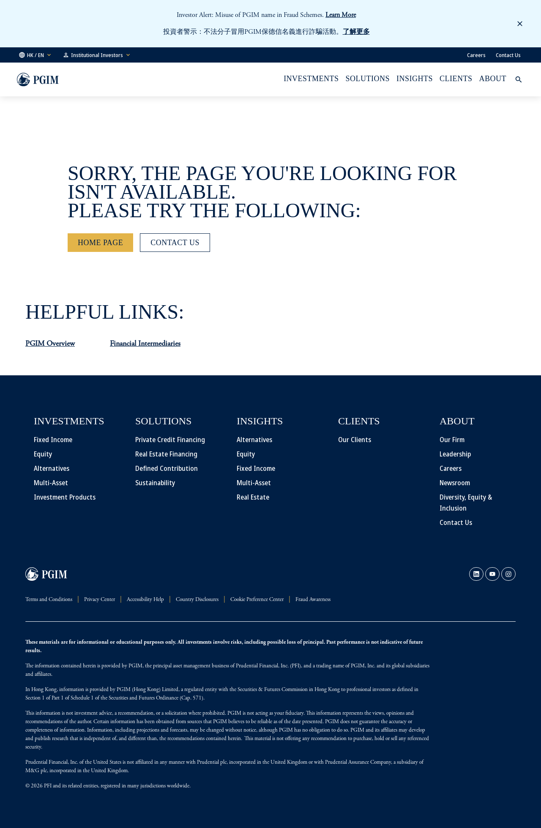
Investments (311, 78)
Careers (476, 55)
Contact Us (508, 55)
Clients (456, 78)
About (492, 78)
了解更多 (356, 32)
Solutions (368, 78)
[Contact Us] (174, 242)
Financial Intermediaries (145, 344)
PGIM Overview (50, 344)
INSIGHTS (414, 78)
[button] (35, 55)
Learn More (340, 15)
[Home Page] (100, 242)
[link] (476, 574)
